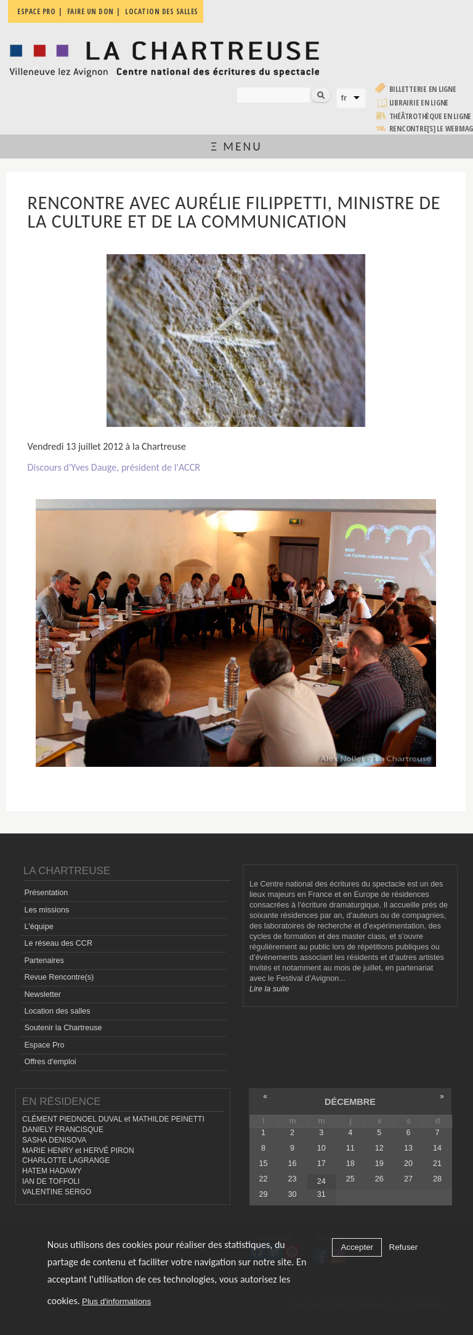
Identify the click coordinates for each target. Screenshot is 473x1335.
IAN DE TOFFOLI (50, 1181)
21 (437, 1163)
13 (408, 1148)
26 (379, 1179)
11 (350, 1148)
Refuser (403, 1247)
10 (321, 1148)
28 (437, 1179)
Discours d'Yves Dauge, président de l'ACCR (114, 467)
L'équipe (38, 926)
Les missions (46, 910)
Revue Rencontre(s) (59, 977)
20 (408, 1163)
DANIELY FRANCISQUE (62, 1129)
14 (437, 1148)
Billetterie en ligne (422, 89)
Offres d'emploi (50, 1061)
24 (321, 1181)
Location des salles (57, 1011)
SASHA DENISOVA (54, 1140)
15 (263, 1163)
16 (292, 1163)
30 (292, 1194)
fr (344, 97)
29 (263, 1194)
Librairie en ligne (419, 102)
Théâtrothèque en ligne (430, 116)
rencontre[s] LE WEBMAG (431, 128)
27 (408, 1179)
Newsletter (42, 994)
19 (379, 1163)
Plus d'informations (116, 1301)
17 (321, 1163)
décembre (350, 1102)
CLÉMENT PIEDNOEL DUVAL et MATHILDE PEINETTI (113, 1119)
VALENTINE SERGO (56, 1192)
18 (350, 1163)
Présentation (46, 892)
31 (321, 1194)
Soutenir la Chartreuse (63, 1027)
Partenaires (43, 960)
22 (263, 1179)
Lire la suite (269, 989)
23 (292, 1179)
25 (350, 1179)
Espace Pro (44, 1045)
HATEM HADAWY (51, 1171)
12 (379, 1148)
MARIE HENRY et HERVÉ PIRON (78, 1150)
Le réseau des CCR (58, 943)
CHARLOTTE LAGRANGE (66, 1160)
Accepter (357, 1247)
